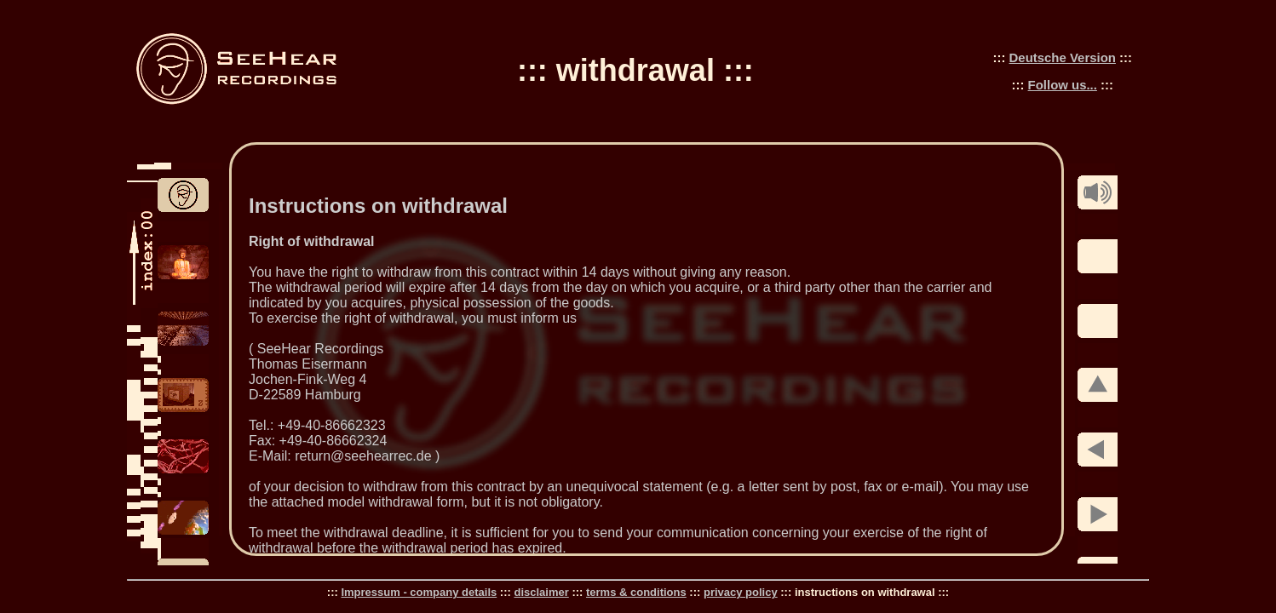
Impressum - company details (419, 592)
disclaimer (541, 592)
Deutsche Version (1062, 57)
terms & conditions (636, 592)
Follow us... (1062, 84)
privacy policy (741, 592)
